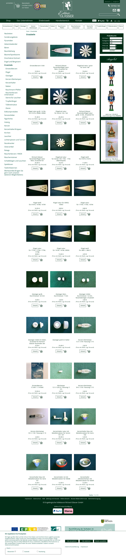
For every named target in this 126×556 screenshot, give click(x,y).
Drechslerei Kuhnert (12, 58)
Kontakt (78, 20)
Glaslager (23, 26)
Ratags (7, 150)
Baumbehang (9, 51)
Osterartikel (9, 147)
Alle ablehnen (86, 541)
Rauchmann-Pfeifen (62, 27)
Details (35, 77)
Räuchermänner (10, 157)
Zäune (121, 26)
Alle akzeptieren (72, 541)
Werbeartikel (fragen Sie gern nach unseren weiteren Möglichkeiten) (13, 173)
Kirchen (7, 133)
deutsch (107, 1)
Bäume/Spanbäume (12, 54)
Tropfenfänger (101, 26)
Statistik (26, 551)
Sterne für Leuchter (90, 27)
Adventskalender (10, 44)
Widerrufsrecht (65, 499)
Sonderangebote (10, 37)
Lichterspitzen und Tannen (14, 140)
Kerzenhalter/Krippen (12, 129)
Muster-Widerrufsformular (79, 499)
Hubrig (7, 122)
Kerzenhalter (44, 26)
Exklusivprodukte (11, 112)
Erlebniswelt (44, 20)
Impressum (28, 499)
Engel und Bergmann (12, 61)
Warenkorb (26, 3)
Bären (6, 47)
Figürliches (8, 119)
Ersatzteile (8, 65)
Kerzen (7, 126)
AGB (43, 499)
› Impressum (83, 547)
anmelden (9, 3)
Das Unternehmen (25, 20)
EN (119, 21)
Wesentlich (10, 551)
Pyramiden (8, 40)
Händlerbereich (62, 20)
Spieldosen (8, 164)
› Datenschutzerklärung (72, 547)
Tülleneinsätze (112, 26)
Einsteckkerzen (7, 26)
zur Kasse (25, 8)
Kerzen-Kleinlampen (33, 27)
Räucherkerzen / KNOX (13, 154)
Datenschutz (37, 499)
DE (115, 21)
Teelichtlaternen (10, 168)
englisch (116, 1)
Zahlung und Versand (52, 499)
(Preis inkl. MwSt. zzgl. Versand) (37, 73)
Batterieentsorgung (94, 499)
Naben (53, 26)
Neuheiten (8, 33)
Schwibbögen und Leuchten (15, 161)
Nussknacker (9, 143)
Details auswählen (100, 541)
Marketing (42, 551)
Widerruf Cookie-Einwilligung (63, 506)
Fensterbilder (9, 115)
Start (27, 31)
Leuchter (7, 136)
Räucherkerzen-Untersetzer (76, 27)
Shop (8, 20)
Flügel (16, 26)
